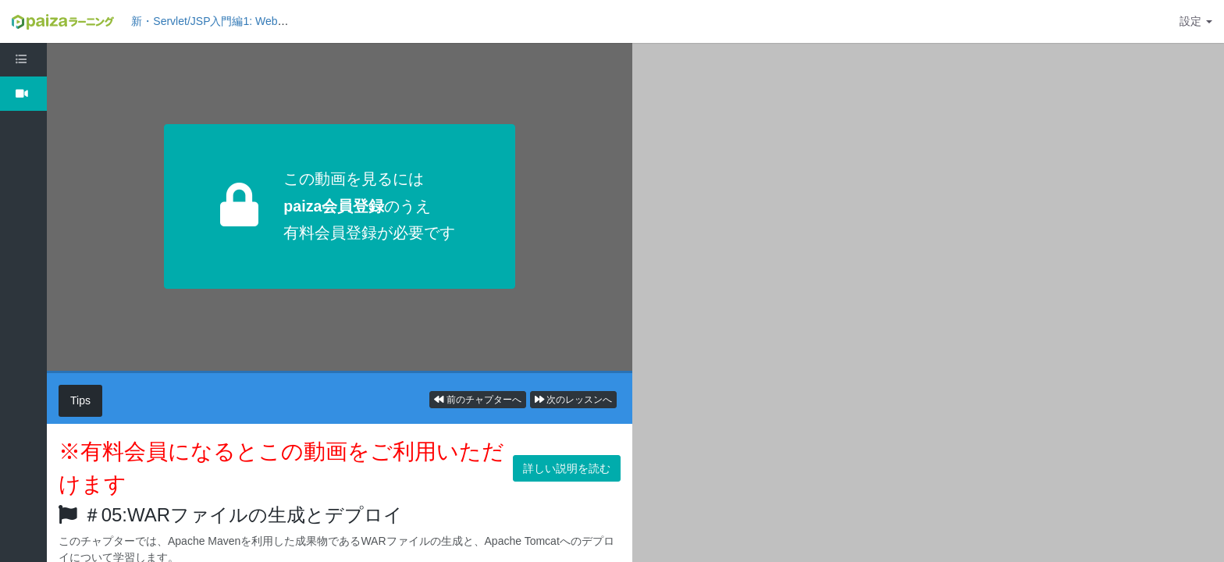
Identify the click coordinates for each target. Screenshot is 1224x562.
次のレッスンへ (573, 399)
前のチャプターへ (477, 399)
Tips (80, 400)
